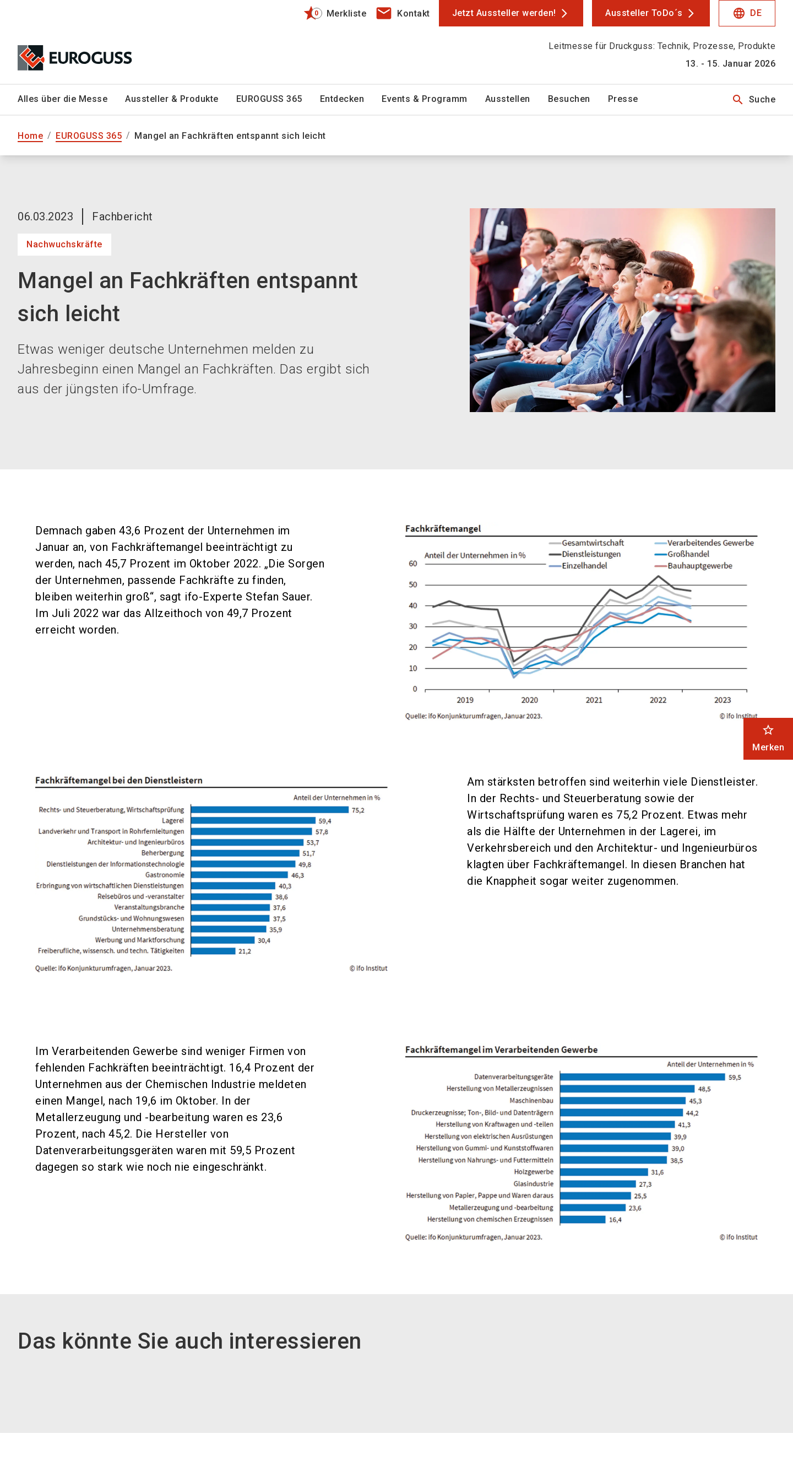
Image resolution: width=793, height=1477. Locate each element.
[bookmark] (330, 13)
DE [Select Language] (747, 13)
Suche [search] (753, 99)
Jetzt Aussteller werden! (504, 13)
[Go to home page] (106, 42)
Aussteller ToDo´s (644, 13)
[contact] (402, 13)
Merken (768, 738)
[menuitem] (71, 100)
